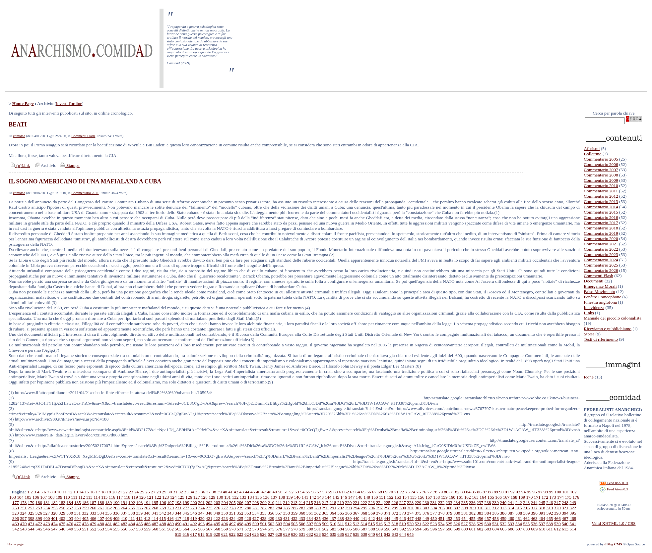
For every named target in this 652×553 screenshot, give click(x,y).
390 (534, 513)
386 (503, 513)
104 (20, 497)
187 (93, 502)
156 (421, 497)
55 (308, 491)
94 (523, 491)
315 (518, 507)
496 (224, 523)
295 (364, 507)
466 (557, 518)
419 (193, 518)
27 (153, 491)
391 (542, 513)
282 (263, 507)
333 (93, 513)
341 (155, 513)
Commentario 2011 (84, 193)
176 (575, 497)
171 (537, 497)
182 (54, 502)
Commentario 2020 (601, 238)
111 (74, 497)
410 (124, 518)
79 (440, 491)
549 (69, 529)
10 (59, 491)
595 (426, 529)
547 (54, 529)
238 (488, 502)
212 (286, 502)
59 (330, 491)
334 (101, 513)
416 (170, 518)
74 (413, 491)
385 (495, 513)
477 (77, 523)
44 (247, 491)
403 (69, 518)
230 (426, 502)
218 (333, 502)
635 (333, 534)
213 (294, 502)
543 (23, 529)
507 (309, 523)
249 (572, 502)
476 (69, 523)
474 (54, 523)
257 (69, 507)
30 (169, 491)
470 (23, 523)
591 (395, 529)
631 (302, 534)
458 (495, 518)
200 (193, 502)
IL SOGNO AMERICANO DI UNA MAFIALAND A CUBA (85, 181)
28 (159, 491)
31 (175, 491)
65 (363, 491)
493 (201, 523)
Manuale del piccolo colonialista (612, 318)
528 (472, 523)
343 (170, 513)
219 (340, 502)
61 (341, 491)
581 (317, 529)
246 (549, 502)
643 (395, 534)
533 (511, 523)
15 (87, 491)
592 (402, 529)
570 (232, 529)
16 (92, 491)
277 (224, 507)
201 (201, 502)
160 (452, 497)
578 (294, 529)
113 (89, 497)
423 (224, 518)
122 (158, 497)
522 (426, 523)
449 (426, 518)
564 (186, 529)
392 (550, 513)
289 (317, 507)
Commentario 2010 (601, 185)
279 (240, 507)
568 (217, 529)
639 (363, 534)
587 (364, 529)
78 (435, 491)
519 (402, 523)
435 (317, 518)
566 (201, 529)
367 (356, 513)
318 (542, 507)
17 (98, 491)
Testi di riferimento (601, 339)
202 (209, 502)
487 (155, 523)
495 (217, 523)
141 (304, 497)
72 (402, 491)
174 (560, 497)
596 (433, 529)
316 (526, 507)
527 (464, 523)
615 (178, 534)
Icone (589, 377)
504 (286, 523)
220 (348, 502)
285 (286, 507)
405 (85, 518)
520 (410, 523)
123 (165, 497)
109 (59, 497)
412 (139, 518)
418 (185, 518)
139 (289, 497)
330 (69, 513)
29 (164, 491)
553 (101, 529)
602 (480, 529)
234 (456, 502)
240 (503, 502)
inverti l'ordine (69, 103)
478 (85, 523)
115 (104, 497)
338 (131, 513)
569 (224, 529)
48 (269, 491)
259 (85, 507)
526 (456, 523)
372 (395, 513)
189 (108, 502)
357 (278, 513)
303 (426, 507)
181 (46, 502)
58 (324, 491)
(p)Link (19, 165)
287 (302, 507)
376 (426, 513)
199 (186, 502)
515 (371, 523)
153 (398, 497)
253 (38, 507)
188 (101, 502)
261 (101, 507)
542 (15, 529)
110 (66, 497)
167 (506, 497)
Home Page (23, 103)
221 (356, 502)
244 (534, 502)
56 (313, 491)
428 (263, 518)
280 (247, 507)
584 (340, 529)
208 (255, 502)
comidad (19, 136)
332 (85, 513)
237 (480, 502)
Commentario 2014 (601, 206)
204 (224, 502)
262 (108, 507)
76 (424, 491)
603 (488, 529)
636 (340, 534)
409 (116, 518)
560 (155, 529)
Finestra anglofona (600, 302)
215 (309, 502)
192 (131, 502)
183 (62, 502)
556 (124, 529)
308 (464, 507)
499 (247, 523)
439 (348, 518)
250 (15, 507)
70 (391, 491)
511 (340, 523)
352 (240, 513)
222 (363, 502)
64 (358, 491)
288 (309, 507)
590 (387, 529)
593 (410, 529)
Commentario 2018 (601, 228)
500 (255, 523)
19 (109, 491)
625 (255, 534)
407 (101, 518)
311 (488, 507)
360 (302, 513)
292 (340, 507)
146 (343, 497)
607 (518, 529)
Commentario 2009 (601, 180)
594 (418, 529)
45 (252, 491)
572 (247, 529)
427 (255, 518)
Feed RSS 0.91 (613, 483)
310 (480, 507)
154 (405, 497)
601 (472, 529)
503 (279, 523)
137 (274, 497)
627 (271, 534)
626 (263, 534)
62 (346, 491)
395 (573, 513)
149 (366, 497)
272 (186, 507)
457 (488, 518)
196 (163, 502)
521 (418, 523)
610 (542, 529)
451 (441, 518)
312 (495, 507)
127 (196, 497)
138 (281, 497)
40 (225, 491)
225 (387, 502)
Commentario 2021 (601, 243)
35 (197, 491)
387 (511, 513)
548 (62, 529)
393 (557, 513)
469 (15, 523)
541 (572, 523)
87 (485, 491)
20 (114, 491)
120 (142, 497)
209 (263, 502)
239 (495, 502)
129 (212, 497)
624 (247, 534)
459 (503, 518)
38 (214, 491)
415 (162, 518)
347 (201, 513)
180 (38, 502)
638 (356, 534)
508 (317, 523)
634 (325, 534)
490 (178, 523)
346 (193, 513)
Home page (15, 544)
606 (511, 529)
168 (514, 497)
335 (108, 513)
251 (23, 507)
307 (457, 507)
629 (286, 534)
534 (518, 523)
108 (51, 497)
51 (286, 491)
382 (472, 513)
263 (116, 507)
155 (413, 497)
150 (374, 497)
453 (456, 518)
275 (209, 507)
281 (255, 507)
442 (371, 518)
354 (255, 513)
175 (568, 497)
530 (488, 523)
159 (444, 497)
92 (512, 491)
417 (178, 518)
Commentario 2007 (601, 169)
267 (147, 507)
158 (436, 497)
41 (230, 491)
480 (101, 523)
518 (394, 523)
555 (116, 529)
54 (302, 491)
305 (441, 507)
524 (441, 523)
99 (551, 491)
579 (302, 529)
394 (565, 513)
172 (545, 497)
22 (125, 491)
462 (526, 518)
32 (180, 491)
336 (116, 513)
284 (279, 507)
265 (131, 507)
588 (371, 529)
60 (335, 491)
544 (31, 529)
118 (127, 497)
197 (170, 502)
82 (457, 491)
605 (503, 529)
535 (526, 523)
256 (62, 507)
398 (31, 518)
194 (147, 502)
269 (163, 507)
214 (301, 502)
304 (433, 507)
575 (271, 529)
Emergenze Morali (600, 286)
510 (333, 523)
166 (498, 497)
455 (472, 518)
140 (297, 497)
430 (278, 518)
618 (201, 534)
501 (263, 523)
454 (464, 518)
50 (280, 491)
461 (518, 518)
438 (340, 518)
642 (387, 534)
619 (209, 534)
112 (81, 497)
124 (173, 497)
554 (108, 529)
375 (418, 513)
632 (309, 534)
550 (77, 529)
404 (77, 518)
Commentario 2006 (601, 164)
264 (124, 507)
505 (294, 523)
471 (31, 523)
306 (449, 507)
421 (209, 518)
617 (193, 534)
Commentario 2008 (601, 175)
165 (491, 497)
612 (557, 529)
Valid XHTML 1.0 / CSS (613, 523)
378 (441, 513)
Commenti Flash (83, 136)
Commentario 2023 (601, 254)
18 (103, 491)
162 (467, 497)
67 (374, 491)
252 (31, 507)
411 (131, 518)
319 (549, 507)
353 (247, 513)
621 (224, 534)
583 (333, 529)
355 (263, 513)
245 (542, 502)
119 (134, 497)
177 (15, 502)
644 (402, 534)
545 (38, 529)
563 (178, 529)
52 (291, 491)
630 (294, 534)
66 (368, 491)
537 (542, 523)
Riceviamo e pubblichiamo (607, 328)
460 (511, 518)
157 (428, 497)
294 (356, 507)
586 (356, 529)
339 (139, 513)
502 (271, 523)
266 (139, 507)
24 (136, 491)
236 (472, 502)
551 (85, 529)
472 (38, 523)
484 (131, 523)
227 (402, 502)
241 (511, 502)
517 (387, 523)
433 (301, 518)
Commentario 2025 (601, 265)
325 (31, 513)
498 (240, 523)
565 (193, 529)
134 (250, 497)
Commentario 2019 (601, 233)
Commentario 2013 (601, 201)
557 (131, 529)
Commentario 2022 (601, 249)
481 (108, 523)
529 (480, 523)
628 (278, 534)
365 (340, 513)
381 (464, 513)
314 (511, 507)
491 (186, 523)
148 (359, 497)
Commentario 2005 (601, 159)
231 (433, 502)
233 (449, 502)
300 (402, 507)
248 (565, 502)
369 (371, 513)
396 (15, 518)
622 (232, 534)
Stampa (69, 165)
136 (266, 497)
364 (333, 513)
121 (150, 497)
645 (410, 534)
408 (108, 518)
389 (526, 513)
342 (162, 513)
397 (23, 518)
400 (46, 518)
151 (382, 497)
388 (518, 513)
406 (93, 518)
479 (93, 523)
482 (116, 523)
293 (348, 507)
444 (387, 518)
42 (236, 491)
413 (147, 518)
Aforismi (592, 148)
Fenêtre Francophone (602, 296)
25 (142, 491)
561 (163, 529)
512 (348, 523)
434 (309, 518)
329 (62, 513)
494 (209, 523)
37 (208, 491)
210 (271, 502)
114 (97, 497)
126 (188, 497)
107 (43, 497)
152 (390, 497)
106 (36, 497)
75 (418, 491)
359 (294, 513)
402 (62, 518)
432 (294, 518)
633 (317, 534)
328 (54, 513)
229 (418, 502)
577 (286, 529)
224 (379, 502)
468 (572, 518)
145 (336, 497)
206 (240, 502)
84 (468, 491)
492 (193, 523)
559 (147, 529)
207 (247, 502)
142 (312, 497)
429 (271, 518)
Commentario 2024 (601, 259)
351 (232, 513)
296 (371, 507)
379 (449, 513)
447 (410, 518)
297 (379, 507)
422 (216, 518)
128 (204, 497)
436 (325, 518)
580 (309, 529)
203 (217, 502)
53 (296, 491)
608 (526, 529)
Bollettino (592, 153)
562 (170, 529)
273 (193, 507)
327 (46, 513)
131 (227, 497)
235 (464, 502)
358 (286, 513)
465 (549, 518)
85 (474, 491)
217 (325, 502)
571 (240, 529)
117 (119, 497)
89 (496, 491)
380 (456, 513)
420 (201, 518)
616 (185, 534)
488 (163, 523)
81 (451, 491)
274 (201, 507)
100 (557, 491)
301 (410, 507)
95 (529, 491)
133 (243, 497)
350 (224, 513)
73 (407, 491)
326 (38, 513)
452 (449, 518)
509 (325, 523)
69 (385, 491)
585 (348, 529)
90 (501, 491)
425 (240, 518)
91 (507, 491)
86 (479, 491)
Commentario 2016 (601, 217)
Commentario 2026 (601, 270)
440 (356, 518)
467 (565, 518)
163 (475, 497)
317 (534, 507)
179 (31, 502)
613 (565, 529)
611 (550, 529)
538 (549, 523)
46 (258, 491)
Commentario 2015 (601, 212)
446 (402, 518)
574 (263, 529)
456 (480, 518)
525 (449, 523)
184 (69, 502)
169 (521, 497)
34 (192, 491)
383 (480, 513)
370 (379, 513)
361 (309, 513)
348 (209, 513)
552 (93, 529)
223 (371, 502)
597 (441, 529)
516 (379, 523)
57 (319, 491)
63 (352, 491)
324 (23, 513)
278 (232, 507)
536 (534, 523)
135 (258, 497)
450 (433, 518)
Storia (589, 333)
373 (402, 513)
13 (76, 491)
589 (379, 529)
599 (457, 529)
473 (46, 523)
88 (490, 491)
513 (356, 523)
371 (387, 513)
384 (488, 513)
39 (219, 491)
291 (333, 507)
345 (185, 513)
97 (540, 491)
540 (565, 523)
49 (275, 491)
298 (387, 507)
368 (363, 513)
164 (483, 497)
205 (232, 502)
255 (54, 507)
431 (286, 518)
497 (232, 523)
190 (116, 502)
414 (155, 518)
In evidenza (594, 307)
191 (124, 502)
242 (518, 502)
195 (155, 502)
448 (418, 518)
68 (380, 491)
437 (333, 518)
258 (77, 507)
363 (325, 513)
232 (441, 502)
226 (394, 502)
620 (217, 534)
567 (209, 529)
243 (526, 502)
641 (379, 534)
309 (472, 507)
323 (15, 513)
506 (302, 523)
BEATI (18, 124)
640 (371, 534)
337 (124, 513)
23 (131, 491)
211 (279, 502)
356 (271, 513)
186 (85, 502)
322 (572, 507)
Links (589, 312)
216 (317, 502)
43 (241, 491)
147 (351, 497)
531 (495, 523)
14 (81, 491)
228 (410, 502)
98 (546, 491)
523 (433, 523)
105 (28, 497)
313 (503, 507)
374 (410, 513)
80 (446, 491)
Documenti (593, 280)
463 (534, 518)
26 (147, 491)
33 (186, 491)
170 (529, 497)
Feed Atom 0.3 (613, 489)
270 (170, 507)
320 (557, 507)
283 (271, 507)
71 (396, 491)
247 (557, 502)
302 (418, 507)
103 (12, 497)
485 (139, 523)
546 (46, 529)
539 (557, 523)
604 (495, 529)
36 (203, 491)
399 (38, 518)
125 (181, 497)
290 (325, 507)
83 (463, 491)
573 (255, 529)
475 (62, 523)
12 (70, 491)
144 (328, 497)
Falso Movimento (599, 291)
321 (565, 507)
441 (363, 518)
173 (552, 497)
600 (464, 529)
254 (46, 507)
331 (77, 513)
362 (317, 513)
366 (348, 513)
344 (178, 513)
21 (120, 491)
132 (235, 497)
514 (363, 523)
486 (147, 523)
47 (263, 491)
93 (518, 491)
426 (247, 518)
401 (54, 518)
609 (534, 529)
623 (240, 534)
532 (503, 523)
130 (220, 497)
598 (449, 529)
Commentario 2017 (601, 222)
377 (433, 513)
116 (112, 497)
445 (394, 518)
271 (178, 507)
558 (139, 529)
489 (170, 523)
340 (147, 513)
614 (572, 529)
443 (379, 518)
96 (534, 491)
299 (395, 507)
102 (573, 491)
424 (232, 518)
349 (217, 513)
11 (65, 491)
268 (155, 507)
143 (320, 497)
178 (23, 502)
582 (325, 529)
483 (124, 523)
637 (348, 534)
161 (459, 497)
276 (217, 507)
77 (429, 491)
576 (279, 529)
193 (139, 502)
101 (565, 491)
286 (294, 507)
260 (93, 507)
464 (542, 518)
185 (77, 502)
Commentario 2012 (601, 196)
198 (178, 502)
